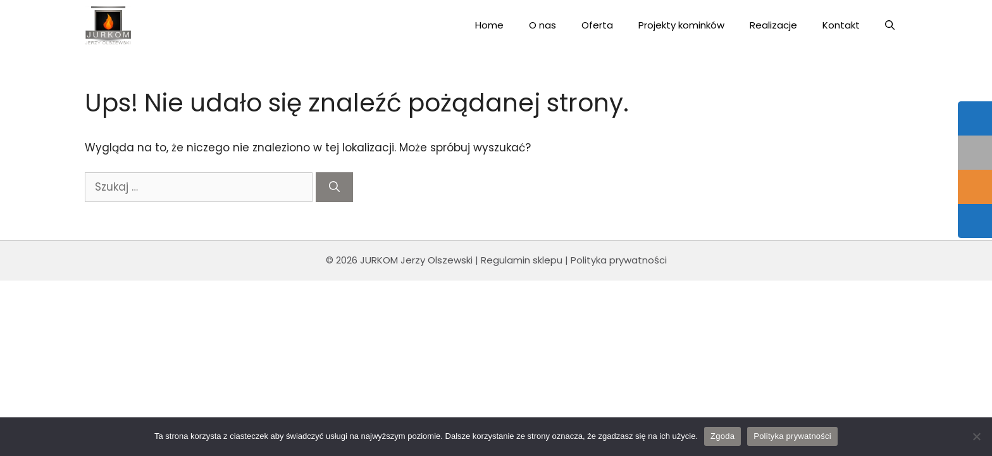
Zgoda (722, 436)
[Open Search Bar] (889, 25)
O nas (542, 25)
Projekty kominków (681, 25)
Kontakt (841, 25)
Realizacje (773, 25)
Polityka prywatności (619, 260)
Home (489, 25)
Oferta (597, 25)
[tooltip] (975, 118)
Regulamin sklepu (521, 260)
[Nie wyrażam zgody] (976, 436)
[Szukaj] (334, 187)
